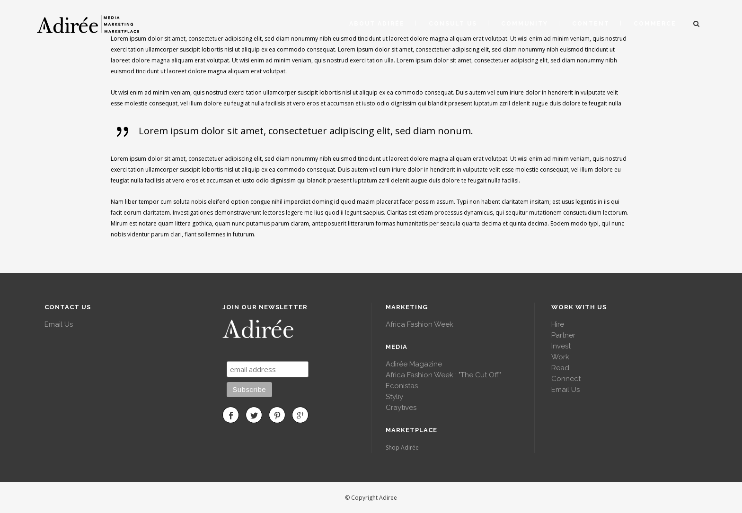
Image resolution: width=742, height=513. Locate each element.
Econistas (402, 386)
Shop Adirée (402, 447)
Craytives (401, 407)
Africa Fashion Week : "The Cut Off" (443, 375)
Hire (557, 324)
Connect (566, 378)
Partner (563, 335)
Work (560, 357)
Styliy (394, 396)
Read (560, 368)
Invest (561, 346)
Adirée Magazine (414, 364)
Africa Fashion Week (419, 324)
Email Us (58, 324)
